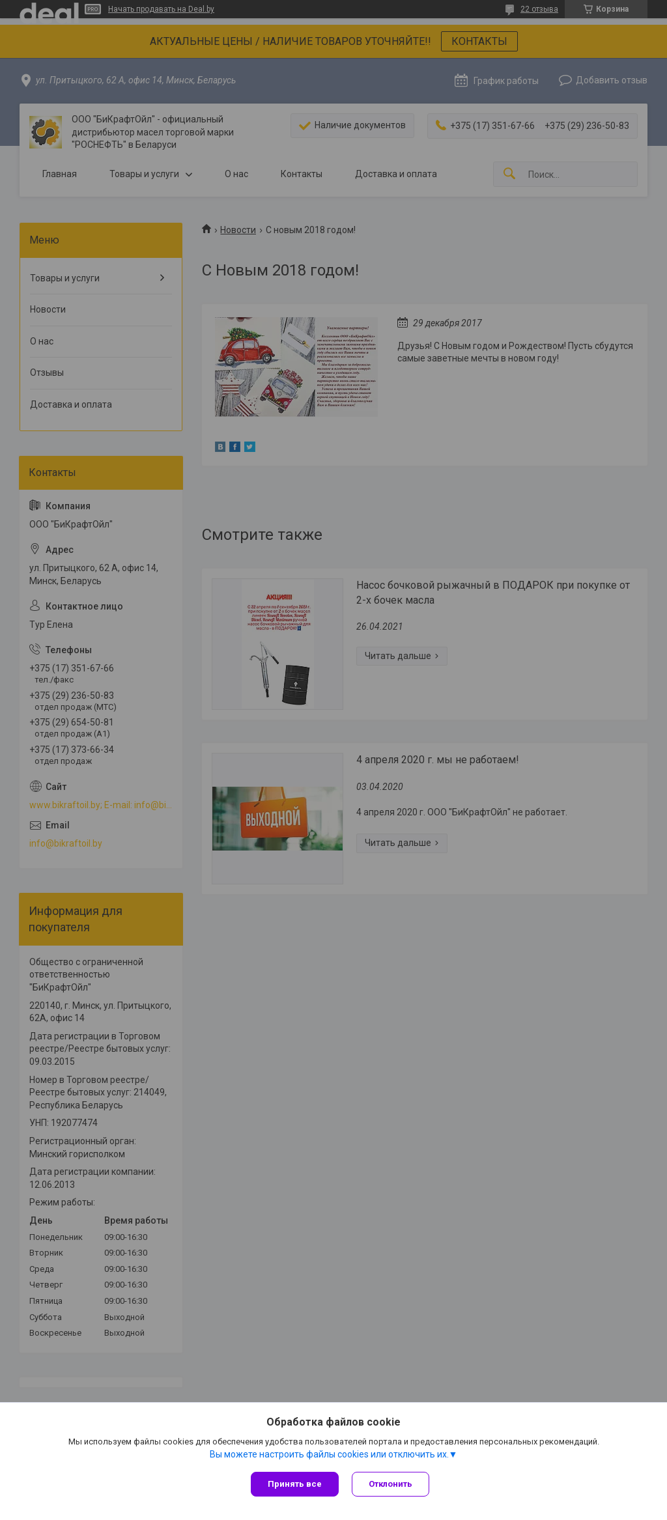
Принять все (295, 1484)
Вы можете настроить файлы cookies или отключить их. (329, 1454)
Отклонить (390, 1484)
